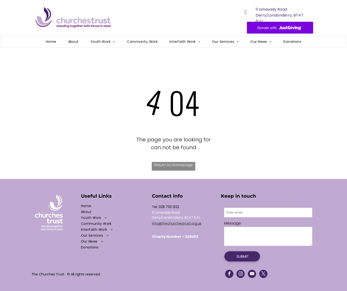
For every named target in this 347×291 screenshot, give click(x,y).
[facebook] (229, 274)
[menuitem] (51, 41)
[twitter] (263, 274)
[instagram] (240, 274)
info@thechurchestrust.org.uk (176, 223)
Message (232, 223)
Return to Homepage (173, 165)
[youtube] (252, 274)
